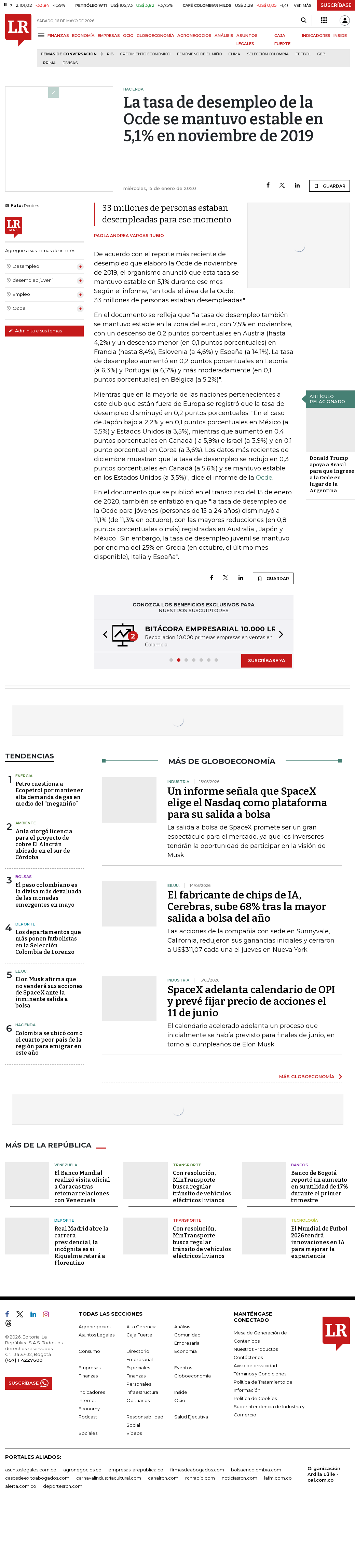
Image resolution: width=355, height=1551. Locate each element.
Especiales (138, 1367)
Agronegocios (94, 1326)
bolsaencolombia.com (256, 1469)
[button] (103, 635)
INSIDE (340, 35)
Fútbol (303, 54)
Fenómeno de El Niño (199, 54)
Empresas (89, 1367)
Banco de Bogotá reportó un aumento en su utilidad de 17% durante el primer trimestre (319, 1187)
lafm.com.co (278, 1478)
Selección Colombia (268, 54)
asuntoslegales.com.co (30, 1469)
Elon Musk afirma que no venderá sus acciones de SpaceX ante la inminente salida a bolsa (49, 992)
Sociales (88, 1433)
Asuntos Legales (96, 1334)
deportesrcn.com (62, 1486)
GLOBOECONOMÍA (155, 35)
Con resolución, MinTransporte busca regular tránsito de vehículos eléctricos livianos (202, 1187)
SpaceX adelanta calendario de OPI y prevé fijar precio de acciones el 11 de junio (251, 1001)
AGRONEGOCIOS (194, 35)
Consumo (89, 1351)
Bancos (299, 1165)
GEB (321, 54)
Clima (234, 54)
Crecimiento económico (145, 54)
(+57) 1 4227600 (23, 1360)
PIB (110, 54)
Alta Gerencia (141, 1326)
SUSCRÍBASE (336, 5)
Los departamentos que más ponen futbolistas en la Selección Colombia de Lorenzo (48, 942)
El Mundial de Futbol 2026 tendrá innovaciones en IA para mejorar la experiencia (319, 1242)
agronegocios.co (82, 1469)
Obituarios (138, 1400)
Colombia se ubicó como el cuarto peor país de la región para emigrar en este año (49, 1043)
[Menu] (42, 35)
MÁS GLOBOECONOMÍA (306, 1076)
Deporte (25, 924)
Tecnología (304, 1220)
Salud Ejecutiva (191, 1416)
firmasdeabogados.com (197, 1469)
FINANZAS (58, 35)
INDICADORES (316, 35)
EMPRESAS (109, 35)
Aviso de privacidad (255, 1365)
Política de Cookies (255, 1398)
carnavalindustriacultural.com (108, 1478)
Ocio (179, 1400)
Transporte (187, 1165)
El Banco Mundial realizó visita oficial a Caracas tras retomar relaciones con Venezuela (82, 1187)
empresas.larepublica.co (135, 1469)
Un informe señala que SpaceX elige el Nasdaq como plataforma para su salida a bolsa (247, 803)
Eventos (183, 1367)
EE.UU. (21, 971)
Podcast (88, 1416)
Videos (134, 1433)
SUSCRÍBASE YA (266, 660)
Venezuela (65, 1165)
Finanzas (88, 1375)
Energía (23, 775)
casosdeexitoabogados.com (37, 1478)
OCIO (128, 35)
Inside (180, 1392)
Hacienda (25, 1024)
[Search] (303, 20)
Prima (49, 63)
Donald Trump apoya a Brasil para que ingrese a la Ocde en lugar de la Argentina (332, 474)
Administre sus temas (35, 330)
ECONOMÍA (83, 35)
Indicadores (92, 1392)
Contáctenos (248, 1357)
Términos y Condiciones (260, 1373)
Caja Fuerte (139, 1334)
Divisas (70, 63)
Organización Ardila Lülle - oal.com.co (324, 1474)
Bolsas (23, 876)
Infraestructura (142, 1392)
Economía (185, 1351)
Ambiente (25, 823)
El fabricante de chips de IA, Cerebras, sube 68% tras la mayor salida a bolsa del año (246, 906)
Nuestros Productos (256, 1349)
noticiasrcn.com (239, 1478)
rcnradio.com (200, 1478)
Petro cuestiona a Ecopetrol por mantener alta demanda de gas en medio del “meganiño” (49, 794)
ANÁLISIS (224, 35)
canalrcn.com (163, 1478)
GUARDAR (329, 186)
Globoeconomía (192, 1375)
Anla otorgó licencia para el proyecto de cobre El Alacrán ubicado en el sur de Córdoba (43, 844)
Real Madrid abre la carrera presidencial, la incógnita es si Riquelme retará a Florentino (81, 1245)
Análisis (182, 1326)
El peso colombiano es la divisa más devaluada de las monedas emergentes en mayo (48, 895)
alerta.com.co (20, 1486)
